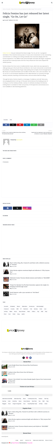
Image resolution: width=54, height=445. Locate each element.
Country (12, 309)
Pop (38, 311)
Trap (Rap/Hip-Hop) (32, 403)
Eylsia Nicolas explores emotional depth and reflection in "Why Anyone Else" (30, 271)
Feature (40, 398)
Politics (33, 311)
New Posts (34, 401)
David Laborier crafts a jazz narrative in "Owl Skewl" (24, 292)
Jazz (45, 309)
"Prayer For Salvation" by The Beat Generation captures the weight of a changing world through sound (29, 285)
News (28, 311)
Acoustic (8, 9)
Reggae (4, 403)
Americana (31, 306)
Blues (24, 398)
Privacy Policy (48, 440)
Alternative (24, 306)
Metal (11, 311)
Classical (6, 309)
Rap (46, 311)
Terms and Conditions (38, 440)
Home (4, 9)
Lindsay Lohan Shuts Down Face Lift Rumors (20, 372)
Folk (11, 119)
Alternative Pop (17, 398)
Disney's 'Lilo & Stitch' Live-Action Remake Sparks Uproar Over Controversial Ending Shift (29, 380)
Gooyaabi (29, 443)
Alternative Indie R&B (7, 398)
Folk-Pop (46, 398)
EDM (17, 309)
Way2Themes (15, 443)
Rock (5, 314)
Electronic (25, 309)
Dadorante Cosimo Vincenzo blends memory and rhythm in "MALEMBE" (30, 278)
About (21, 440)
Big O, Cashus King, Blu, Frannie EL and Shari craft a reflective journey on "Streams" (29, 263)
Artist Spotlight (40, 306)
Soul (9, 314)
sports (23, 314)
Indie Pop (14, 401)
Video (14, 314)
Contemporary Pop (32, 398)
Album (18, 306)
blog (18, 314)
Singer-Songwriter (17, 403)
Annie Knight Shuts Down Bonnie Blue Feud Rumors (23, 365)
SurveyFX (6, 20)
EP (20, 309)
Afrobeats (12, 306)
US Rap (40, 403)
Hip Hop (36, 309)
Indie (41, 309)
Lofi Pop (5, 311)
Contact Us (28, 440)
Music (15, 311)
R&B (42, 311)
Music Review (22, 311)
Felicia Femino (7, 53)
